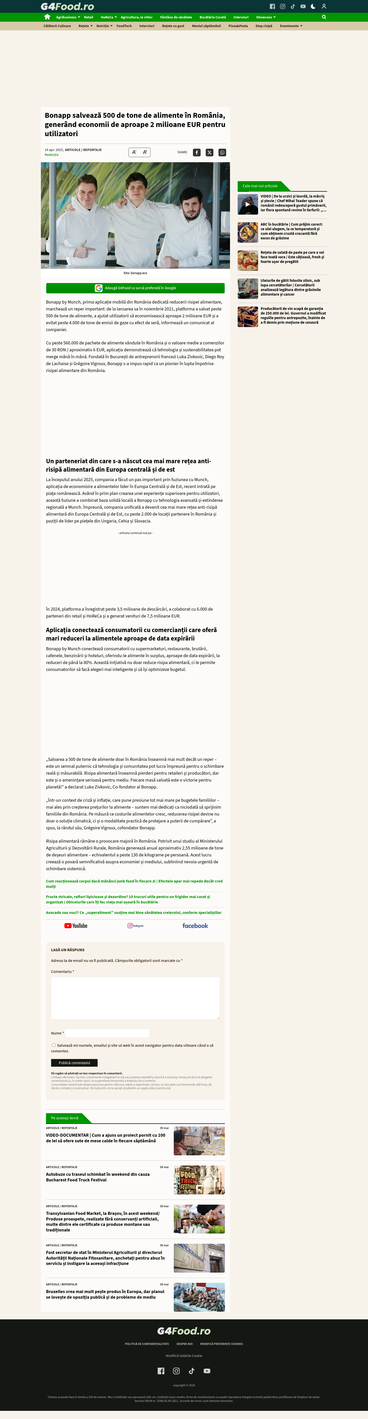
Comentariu (62, 971)
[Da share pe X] (209, 152)
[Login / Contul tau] (324, 6)
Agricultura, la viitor (137, 17)
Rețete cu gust (173, 26)
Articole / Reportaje (83, 150)
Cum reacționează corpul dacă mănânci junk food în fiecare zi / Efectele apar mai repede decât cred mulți (134, 884)
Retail (88, 17)
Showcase (264, 17)
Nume (57, 1041)
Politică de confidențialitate (147, 1352)
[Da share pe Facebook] (197, 152)
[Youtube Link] (303, 6)
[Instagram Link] (282, 6)
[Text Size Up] (145, 152)
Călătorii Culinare (57, 26)
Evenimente (289, 26)
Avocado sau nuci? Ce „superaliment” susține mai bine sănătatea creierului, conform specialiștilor (134, 912)
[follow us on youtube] (76, 926)
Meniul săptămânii (206, 26)
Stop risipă (264, 26)
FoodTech (124, 26)
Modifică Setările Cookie (184, 1364)
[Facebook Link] (272, 6)
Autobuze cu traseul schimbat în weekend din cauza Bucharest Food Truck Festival (98, 1185)
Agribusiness (66, 17)
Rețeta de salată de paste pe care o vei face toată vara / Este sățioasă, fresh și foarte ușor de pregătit (292, 257)
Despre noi (185, 1352)
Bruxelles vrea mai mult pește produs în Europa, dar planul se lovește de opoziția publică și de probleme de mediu (105, 1302)
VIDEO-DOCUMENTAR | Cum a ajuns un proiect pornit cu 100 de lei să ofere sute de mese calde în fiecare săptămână (105, 1146)
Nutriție (103, 26)
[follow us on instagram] (135, 926)
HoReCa (107, 17)
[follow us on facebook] (195, 926)
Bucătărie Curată (213, 17)
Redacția (52, 155)
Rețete (84, 26)
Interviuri (241, 17)
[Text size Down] (134, 152)
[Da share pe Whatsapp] (222, 152)
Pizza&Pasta (238, 26)
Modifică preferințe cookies (221, 1352)
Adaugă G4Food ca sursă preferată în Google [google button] (135, 288)
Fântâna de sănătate (176, 17)
